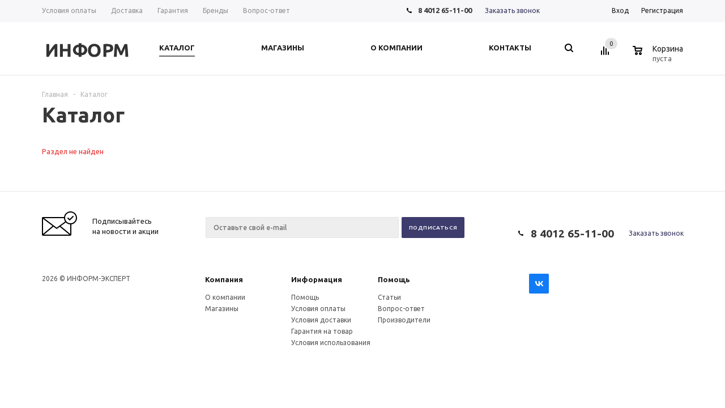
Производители (404, 320)
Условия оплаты (318, 308)
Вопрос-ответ (401, 308)
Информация (316, 279)
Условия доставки (321, 320)
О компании (225, 297)
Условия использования (330, 342)
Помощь (394, 279)
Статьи (389, 297)
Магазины (221, 308)
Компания (224, 279)
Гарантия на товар (322, 331)
